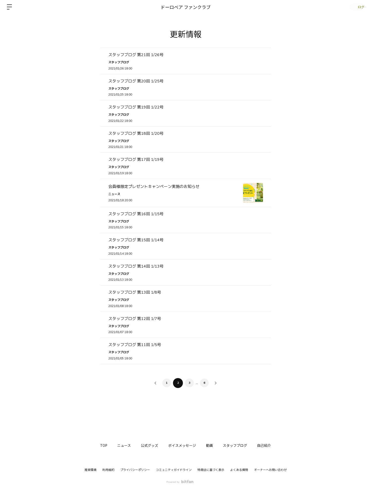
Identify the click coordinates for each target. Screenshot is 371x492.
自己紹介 (271, 445)
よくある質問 (239, 470)
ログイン (356, 7)
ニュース (119, 445)
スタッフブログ (240, 445)
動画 (211, 445)
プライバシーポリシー (135, 470)
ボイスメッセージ (182, 445)
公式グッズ (147, 445)
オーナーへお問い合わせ (270, 469)
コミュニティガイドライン (174, 470)
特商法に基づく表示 (211, 470)
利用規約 (108, 470)
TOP (96, 445)
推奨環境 (90, 470)
